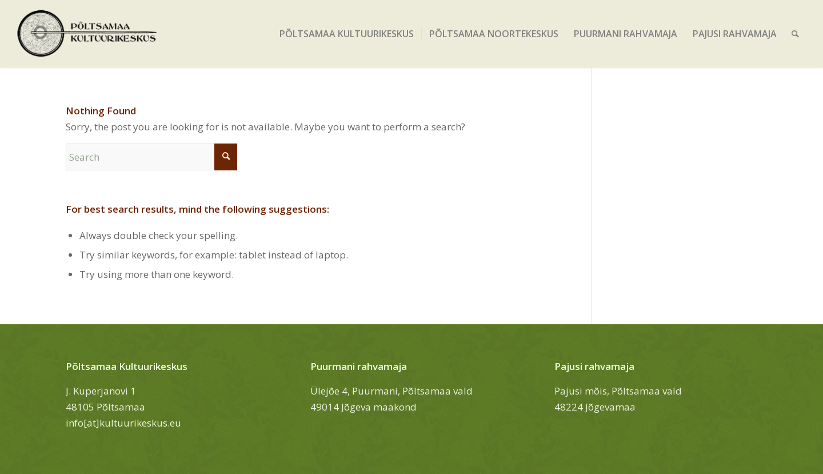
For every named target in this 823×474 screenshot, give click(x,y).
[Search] (795, 33)
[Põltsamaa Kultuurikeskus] (87, 33)
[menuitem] (346, 33)
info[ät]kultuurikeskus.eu (123, 422)
